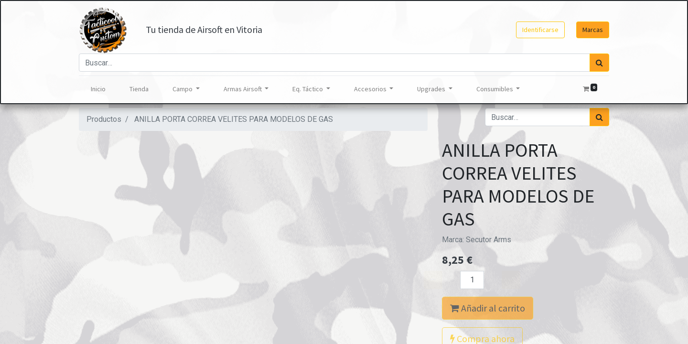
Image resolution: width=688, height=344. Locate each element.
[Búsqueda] (599, 63)
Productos (103, 119)
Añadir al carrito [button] (487, 308)
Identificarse (540, 29)
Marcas (592, 29)
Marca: (476, 239)
